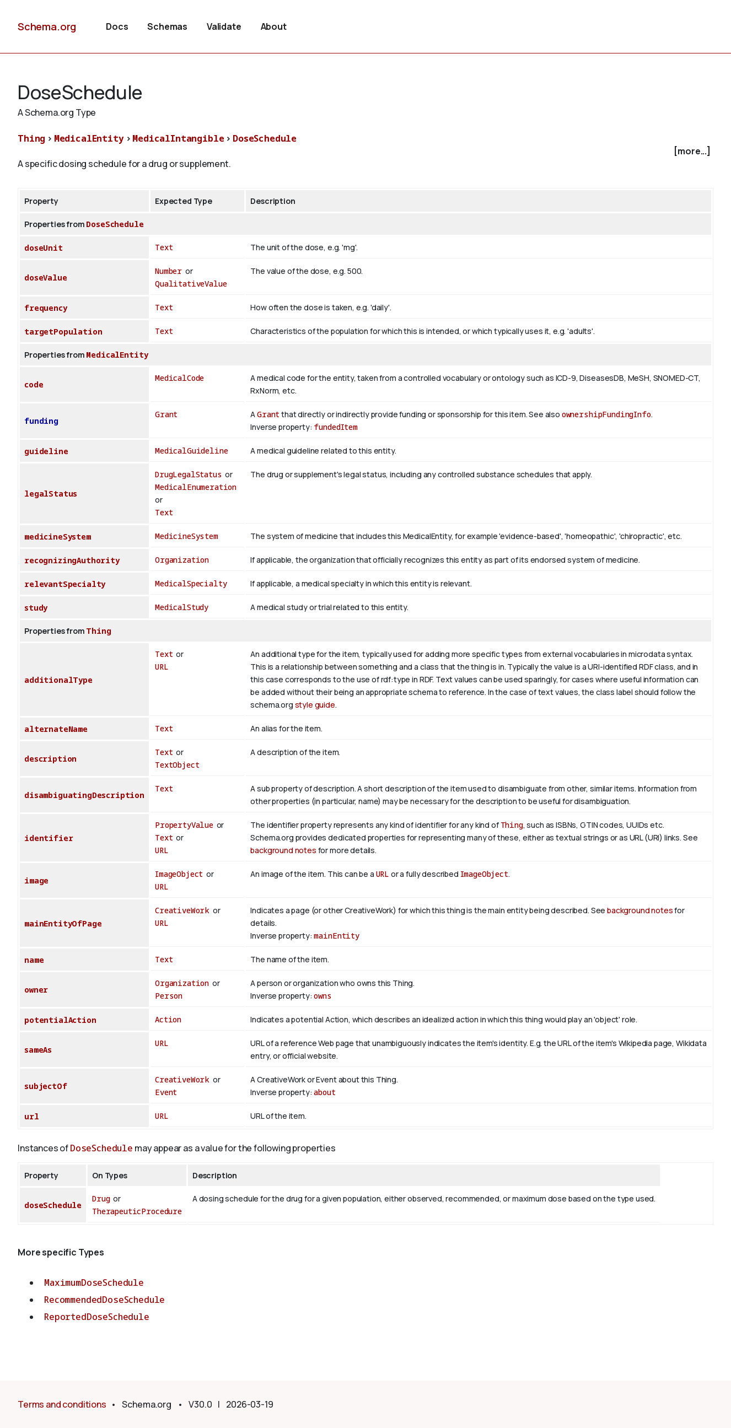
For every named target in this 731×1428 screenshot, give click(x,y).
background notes (283, 850)
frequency (45, 308)
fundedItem (335, 427)
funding (41, 421)
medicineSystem (57, 536)
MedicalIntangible (178, 138)
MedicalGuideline (191, 450)
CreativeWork (182, 910)
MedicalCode (179, 378)
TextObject (177, 764)
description (50, 758)
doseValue (45, 277)
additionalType (58, 680)
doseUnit (43, 248)
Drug (101, 1198)
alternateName (56, 729)
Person (168, 995)
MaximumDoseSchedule (94, 1282)
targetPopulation (63, 331)
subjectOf (45, 1086)
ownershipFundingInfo (606, 414)
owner (36, 989)
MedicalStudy (181, 607)
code (33, 384)
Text (164, 247)
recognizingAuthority (72, 560)
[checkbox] (365, 151)
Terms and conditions (62, 1404)
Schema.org (47, 26)
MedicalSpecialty (191, 583)
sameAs (38, 1049)
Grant (166, 414)
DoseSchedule (265, 138)
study (35, 607)
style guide (315, 704)
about (324, 1092)
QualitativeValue (191, 283)
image (36, 880)
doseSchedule (53, 1205)
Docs (117, 26)
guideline (46, 451)
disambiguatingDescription (84, 795)
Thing (31, 138)
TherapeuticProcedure (137, 1211)
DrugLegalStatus (188, 474)
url (31, 1116)
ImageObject (179, 874)
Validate (224, 26)
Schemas (167, 26)
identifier (48, 838)
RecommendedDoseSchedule (104, 1300)
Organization (182, 559)
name (34, 960)
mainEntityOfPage (62, 923)
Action (168, 1019)
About (274, 26)
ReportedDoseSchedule (96, 1317)
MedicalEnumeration (196, 487)
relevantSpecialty (64, 584)
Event (166, 1092)
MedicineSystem (186, 536)
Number (168, 271)
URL (162, 666)
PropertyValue (184, 825)
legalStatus (50, 493)
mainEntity (336, 935)
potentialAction (60, 1020)
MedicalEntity (89, 138)
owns (322, 995)
